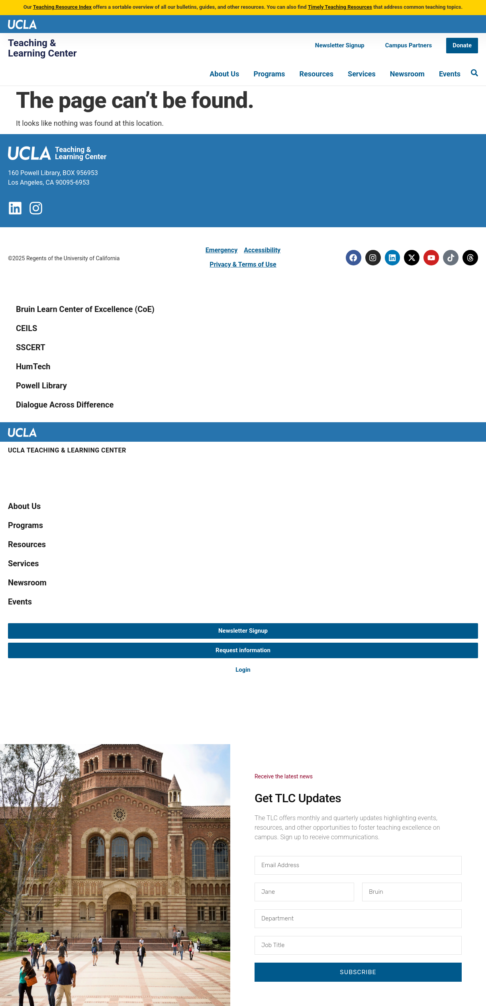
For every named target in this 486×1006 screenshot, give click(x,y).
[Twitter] (410, 257)
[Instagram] (370, 257)
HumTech (33, 366)
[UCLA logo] (22, 23)
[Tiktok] (450, 257)
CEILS (26, 328)
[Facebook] (351, 257)
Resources (317, 74)
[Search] (474, 72)
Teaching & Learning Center (42, 48)
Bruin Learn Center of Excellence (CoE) (85, 309)
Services (362, 74)
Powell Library (41, 385)
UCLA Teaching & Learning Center (67, 450)
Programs (269, 74)
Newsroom (407, 74)
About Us (224, 74)
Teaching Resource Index (62, 7)
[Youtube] (430, 257)
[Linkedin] (390, 257)
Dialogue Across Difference (65, 404)
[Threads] (470, 257)
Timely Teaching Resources (340, 7)
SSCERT (30, 347)
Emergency (221, 250)
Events (450, 74)
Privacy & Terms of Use (243, 264)
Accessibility (262, 250)
